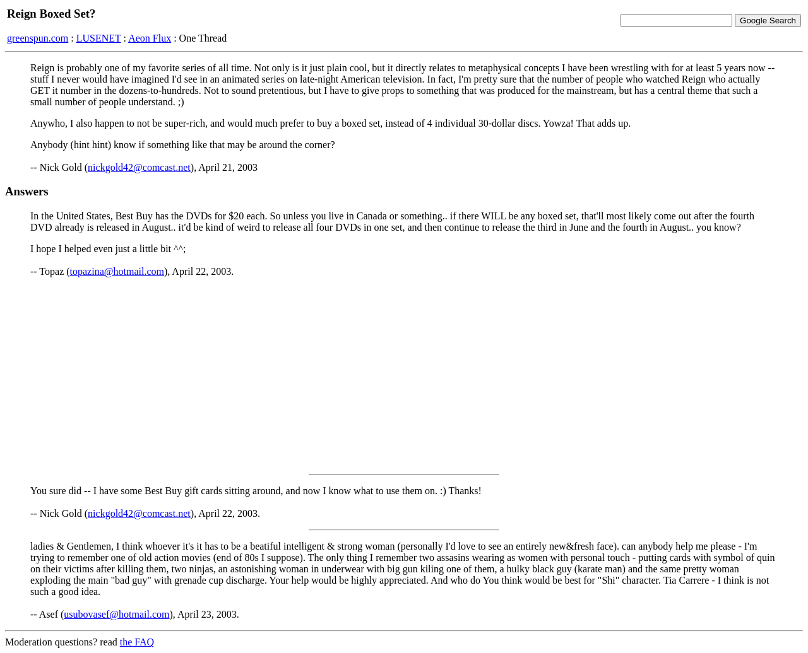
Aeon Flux (149, 38)
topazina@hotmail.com (117, 271)
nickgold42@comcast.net (139, 167)
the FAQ (137, 642)
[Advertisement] (404, 375)
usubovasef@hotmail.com (116, 614)
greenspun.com (37, 38)
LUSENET (98, 38)
